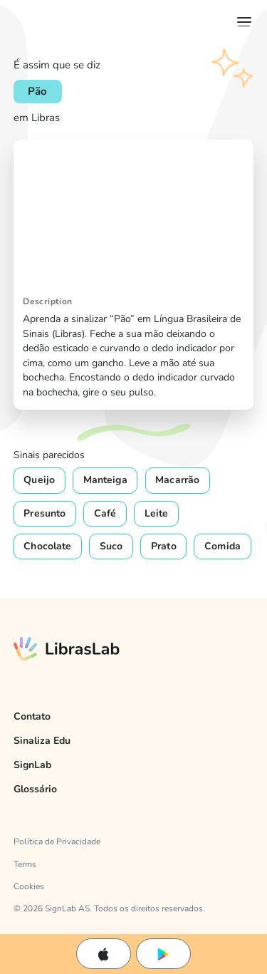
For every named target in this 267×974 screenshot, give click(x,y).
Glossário (35, 789)
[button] (241, 21)
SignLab (32, 765)
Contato (32, 716)
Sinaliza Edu (42, 740)
